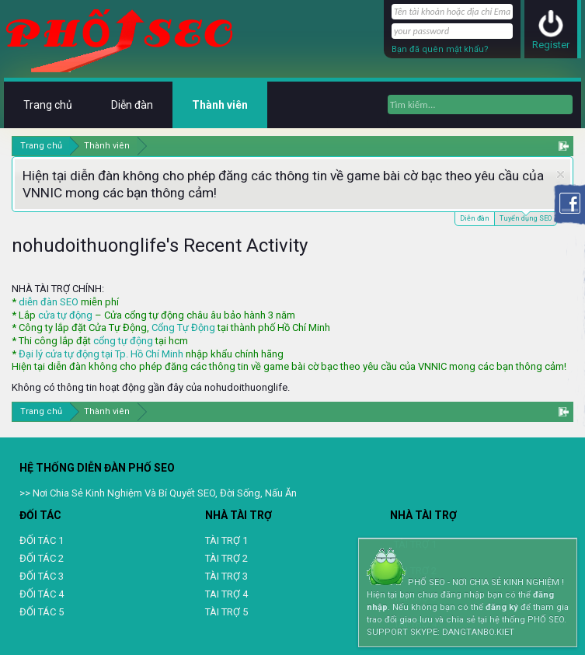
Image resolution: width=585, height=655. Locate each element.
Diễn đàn (474, 218)
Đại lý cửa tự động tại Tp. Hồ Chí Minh (101, 354)
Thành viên (220, 105)
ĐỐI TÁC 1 (41, 540)
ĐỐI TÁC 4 (41, 594)
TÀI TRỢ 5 (226, 612)
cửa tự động (65, 315)
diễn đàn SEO (48, 302)
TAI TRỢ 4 (226, 594)
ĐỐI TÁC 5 (41, 612)
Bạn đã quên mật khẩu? (440, 49)
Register (550, 45)
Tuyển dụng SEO (526, 217)
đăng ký (502, 607)
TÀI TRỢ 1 (226, 540)
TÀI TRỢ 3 (226, 576)
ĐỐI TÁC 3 (41, 576)
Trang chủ (47, 105)
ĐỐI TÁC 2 (41, 558)
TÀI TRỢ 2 (226, 558)
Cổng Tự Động (183, 327)
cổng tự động (123, 341)
